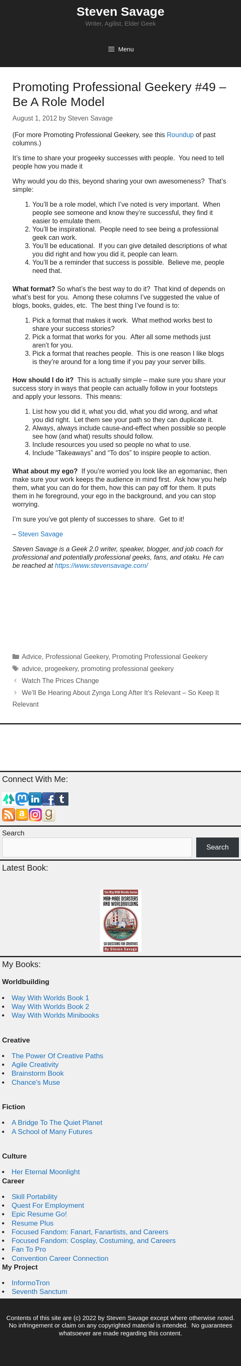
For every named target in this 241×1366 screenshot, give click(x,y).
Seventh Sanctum (39, 1292)
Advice (32, 656)
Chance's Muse (36, 1082)
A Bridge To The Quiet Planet (57, 1123)
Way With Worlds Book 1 (50, 998)
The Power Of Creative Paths (57, 1056)
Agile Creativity (35, 1065)
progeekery (61, 668)
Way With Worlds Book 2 (50, 1007)
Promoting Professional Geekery (159, 656)
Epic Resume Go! (39, 1214)
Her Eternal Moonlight (46, 1172)
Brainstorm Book (38, 1073)
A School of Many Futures (52, 1132)
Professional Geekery (77, 656)
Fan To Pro (29, 1249)
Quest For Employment (48, 1205)
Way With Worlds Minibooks (55, 1015)
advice (31, 668)
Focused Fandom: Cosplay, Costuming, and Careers (94, 1241)
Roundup (180, 134)
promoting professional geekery (127, 668)
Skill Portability (35, 1197)
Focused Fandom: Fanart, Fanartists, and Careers (90, 1232)
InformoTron (31, 1283)
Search (13, 833)
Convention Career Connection (60, 1258)
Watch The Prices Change (60, 680)
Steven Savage (121, 11)
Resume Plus (33, 1223)
